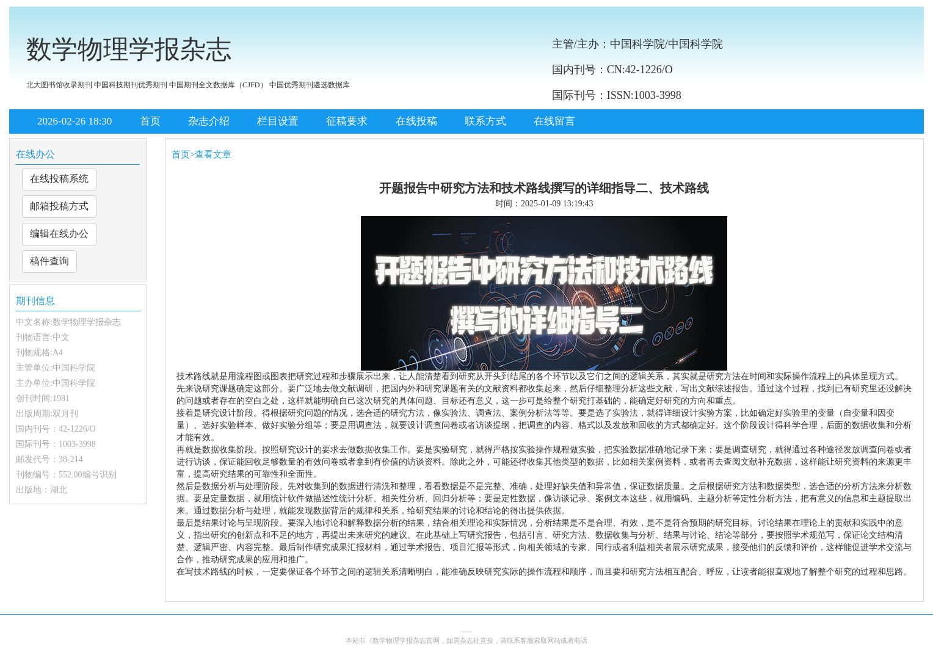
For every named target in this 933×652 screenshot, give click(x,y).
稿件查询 (49, 261)
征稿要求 (347, 121)
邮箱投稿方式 (59, 206)
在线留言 (554, 121)
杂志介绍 (209, 121)
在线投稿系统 (59, 178)
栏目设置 (278, 121)
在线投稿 (416, 121)
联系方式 (485, 121)
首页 (150, 121)
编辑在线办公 (59, 233)
